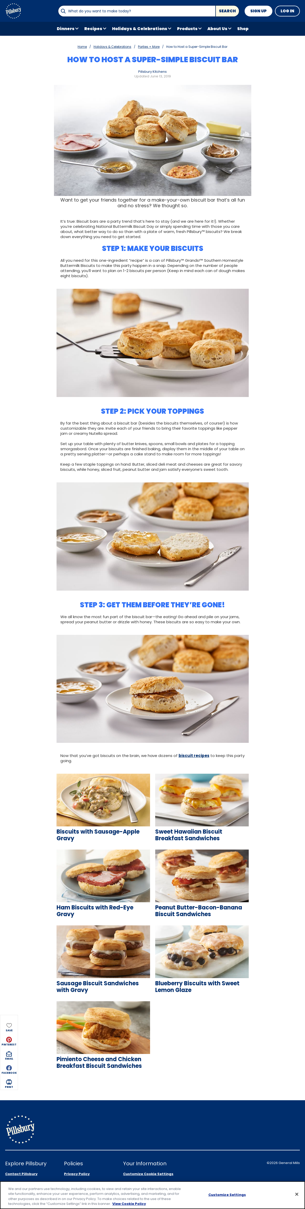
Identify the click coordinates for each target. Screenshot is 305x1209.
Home (82, 46)
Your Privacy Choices (147, 1163)
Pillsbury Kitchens (152, 71)
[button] (9, 80)
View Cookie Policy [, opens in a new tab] (129, 1204)
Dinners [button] (66, 29)
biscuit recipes (194, 755)
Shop (242, 29)
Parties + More (149, 46)
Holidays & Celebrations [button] (139, 29)
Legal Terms (75, 1163)
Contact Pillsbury (21, 1153)
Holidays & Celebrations (112, 46)
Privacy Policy (77, 1153)
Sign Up (258, 11)
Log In (287, 11)
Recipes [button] (93, 29)
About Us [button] (217, 29)
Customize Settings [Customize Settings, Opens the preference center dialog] (227, 1194)
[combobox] (137, 11)
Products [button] (187, 29)
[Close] (296, 1194)
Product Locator (20, 1173)
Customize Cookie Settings (148, 1153)
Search (227, 11)
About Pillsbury (19, 1163)
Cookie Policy (76, 1173)
